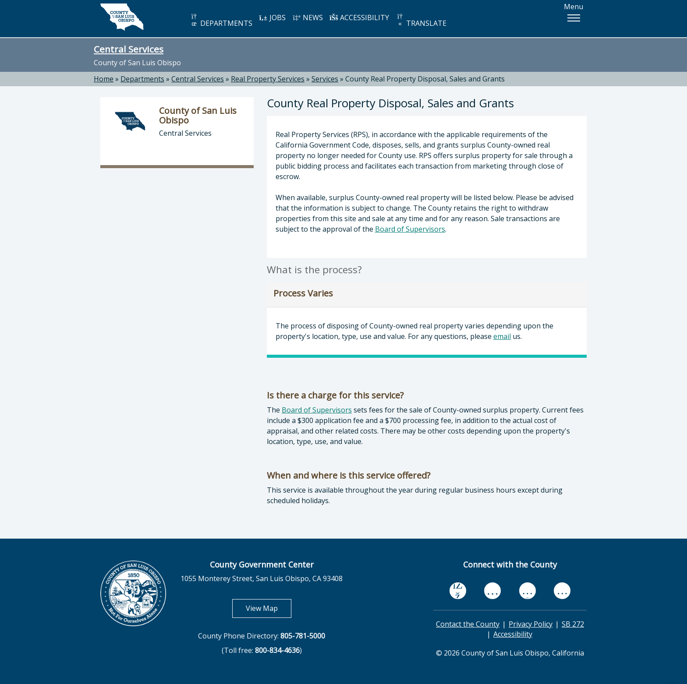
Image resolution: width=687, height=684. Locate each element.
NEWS (307, 17)
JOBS (272, 17)
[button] (573, 18)
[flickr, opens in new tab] (528, 590)
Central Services (128, 49)
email (502, 336)
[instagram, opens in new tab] (562, 590)
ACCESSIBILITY (359, 17)
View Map (268, 608)
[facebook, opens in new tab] (458, 590)
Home (103, 79)
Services (325, 79)
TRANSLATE (421, 20)
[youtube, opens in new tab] (492, 590)
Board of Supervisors (410, 229)
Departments (142, 79)
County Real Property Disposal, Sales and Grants (425, 79)
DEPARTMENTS (221, 20)
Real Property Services (268, 79)
